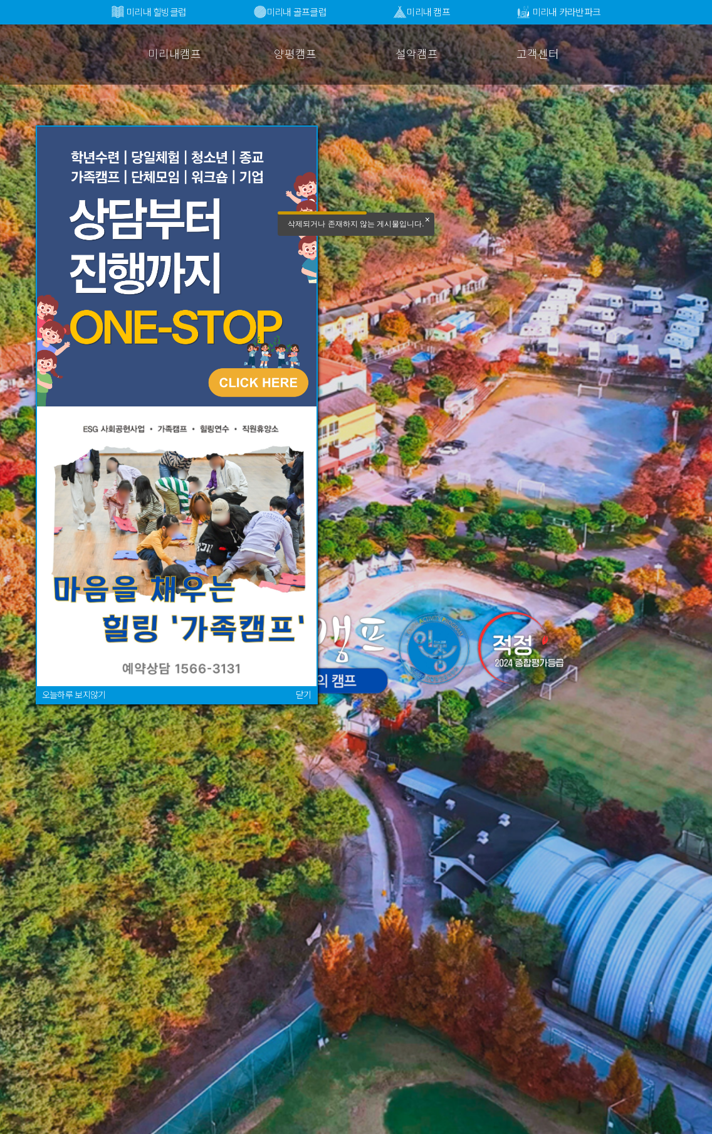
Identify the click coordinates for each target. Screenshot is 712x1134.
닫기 (304, 694)
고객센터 (537, 53)
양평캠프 (295, 53)
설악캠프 (416, 53)
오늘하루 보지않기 (74, 694)
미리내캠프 (174, 53)
